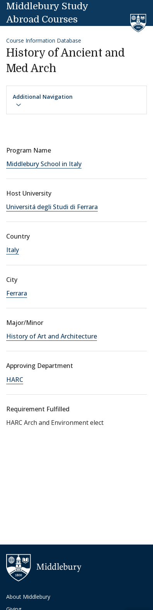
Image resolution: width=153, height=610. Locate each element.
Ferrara (16, 293)
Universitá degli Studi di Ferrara (52, 207)
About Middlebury (28, 596)
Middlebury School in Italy (44, 164)
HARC (14, 379)
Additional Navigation (43, 100)
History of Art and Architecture (51, 336)
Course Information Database (43, 40)
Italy (12, 250)
